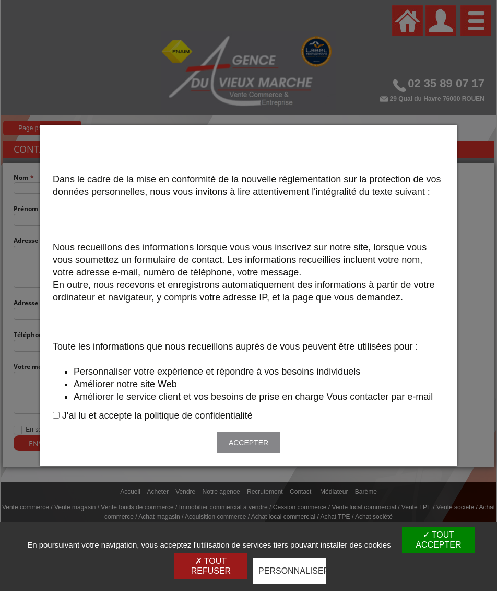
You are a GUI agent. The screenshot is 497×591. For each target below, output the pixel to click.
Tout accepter (438, 539)
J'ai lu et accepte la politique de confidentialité (157, 415)
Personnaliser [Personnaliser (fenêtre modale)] (292, 570)
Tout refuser (211, 566)
